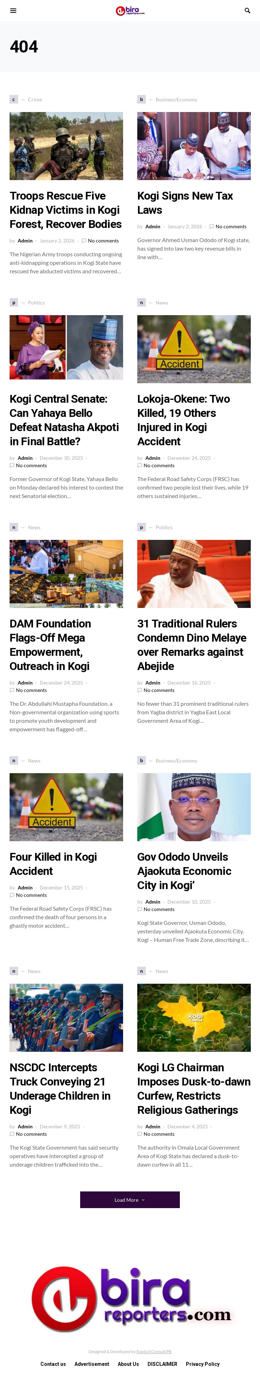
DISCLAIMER (162, 1364)
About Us (128, 1364)
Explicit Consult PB (154, 1351)
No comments (103, 241)
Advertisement (91, 1364)
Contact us (53, 1364)
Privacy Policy (203, 1364)
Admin (25, 241)
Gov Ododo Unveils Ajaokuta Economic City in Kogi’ (184, 871)
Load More (126, 1200)
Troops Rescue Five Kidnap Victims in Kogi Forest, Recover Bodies (66, 210)
